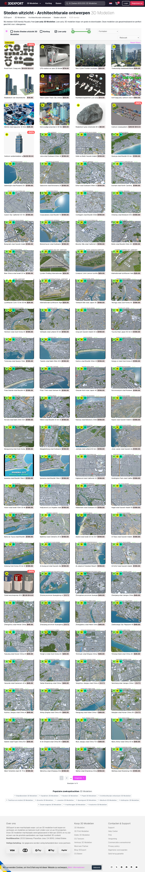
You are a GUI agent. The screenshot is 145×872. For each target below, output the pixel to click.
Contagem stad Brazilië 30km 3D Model (90, 215)
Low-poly (60, 31)
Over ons (11, 823)
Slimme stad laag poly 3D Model (16, 127)
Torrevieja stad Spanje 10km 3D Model (18, 361)
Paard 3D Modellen (88, 796)
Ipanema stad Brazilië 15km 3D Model (17, 478)
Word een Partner (81, 846)
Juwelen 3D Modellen (64, 800)
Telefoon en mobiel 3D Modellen (19, 800)
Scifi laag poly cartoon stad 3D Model (125, 98)
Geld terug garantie (116, 853)
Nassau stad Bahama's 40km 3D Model (90, 420)
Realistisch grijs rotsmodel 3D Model (89, 127)
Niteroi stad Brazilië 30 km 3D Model (53, 420)
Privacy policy (114, 846)
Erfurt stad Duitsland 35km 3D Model (89, 186)
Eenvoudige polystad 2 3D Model (52, 127)
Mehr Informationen (76, 867)
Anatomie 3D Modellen (97, 805)
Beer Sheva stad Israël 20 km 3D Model (18, 273)
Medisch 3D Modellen (107, 800)
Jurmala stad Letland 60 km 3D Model (89, 449)
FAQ (110, 835)
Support (111, 827)
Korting (45, 31)
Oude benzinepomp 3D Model (15, 595)
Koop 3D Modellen (84, 823)
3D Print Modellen (81, 831)
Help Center (113, 831)
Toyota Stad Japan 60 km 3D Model (124, 332)
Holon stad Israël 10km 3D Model (16, 507)
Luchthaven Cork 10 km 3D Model (16, 303)
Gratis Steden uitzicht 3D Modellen (23, 33)
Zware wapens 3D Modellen (49, 805)
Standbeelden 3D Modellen (25, 796)
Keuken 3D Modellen (69, 796)
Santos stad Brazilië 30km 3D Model (89, 361)
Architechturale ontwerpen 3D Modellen (114, 796)
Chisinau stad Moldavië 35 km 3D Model (126, 215)
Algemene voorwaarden (117, 850)
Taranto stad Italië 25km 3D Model (52, 361)
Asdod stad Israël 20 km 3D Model (88, 537)
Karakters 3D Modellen (49, 796)
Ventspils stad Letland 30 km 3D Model (54, 332)
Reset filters (135, 42)
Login (126, 3)
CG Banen (78, 853)
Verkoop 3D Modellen (83, 842)
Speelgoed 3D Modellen (86, 800)
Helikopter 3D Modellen (129, 800)
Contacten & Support (119, 823)
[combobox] (108, 31)
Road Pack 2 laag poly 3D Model (16, 68)
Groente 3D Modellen (44, 800)
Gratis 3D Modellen (82, 835)
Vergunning (112, 839)
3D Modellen (79, 827)
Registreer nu (137, 3)
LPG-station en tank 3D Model (51, 68)
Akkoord (96, 867)
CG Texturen (79, 839)
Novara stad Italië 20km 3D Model (16, 420)
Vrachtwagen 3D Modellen (74, 805)
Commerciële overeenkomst (119, 842)
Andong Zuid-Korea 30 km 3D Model (17, 566)
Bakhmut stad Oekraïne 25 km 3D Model (54, 537)
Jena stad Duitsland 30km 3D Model (53, 156)
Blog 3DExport (80, 850)
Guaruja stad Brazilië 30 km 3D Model (125, 156)
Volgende (79, 778)
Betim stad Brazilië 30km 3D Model (124, 244)
